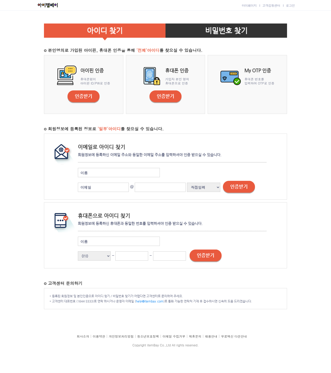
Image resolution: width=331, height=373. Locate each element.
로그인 (290, 5)
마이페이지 (249, 5)
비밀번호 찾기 (226, 30)
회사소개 (83, 336)
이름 (84, 173)
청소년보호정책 (148, 336)
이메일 (85, 187)
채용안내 (211, 336)
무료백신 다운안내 (234, 336)
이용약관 (99, 336)
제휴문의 (195, 336)
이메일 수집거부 (174, 336)
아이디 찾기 (105, 30)
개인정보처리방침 (121, 336)
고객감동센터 (271, 5)
